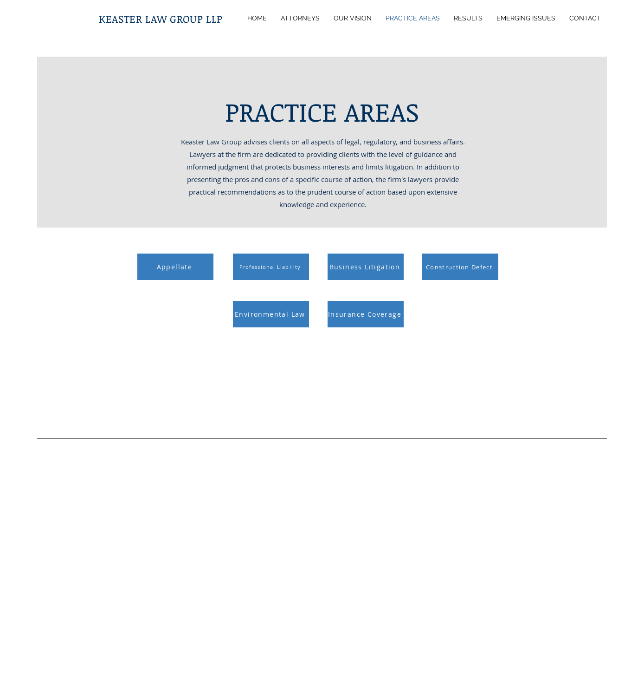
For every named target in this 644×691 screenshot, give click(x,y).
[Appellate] (175, 267)
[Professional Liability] (271, 267)
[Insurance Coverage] (366, 314)
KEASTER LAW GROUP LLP (161, 19)
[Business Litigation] (366, 267)
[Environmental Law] (271, 314)
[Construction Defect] (460, 267)
